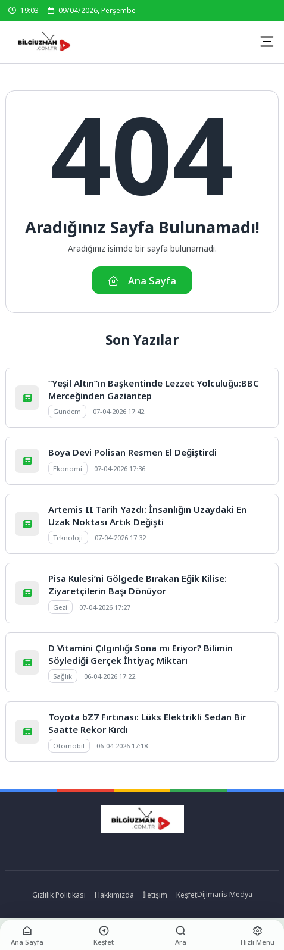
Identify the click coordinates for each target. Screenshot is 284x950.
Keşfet (186, 895)
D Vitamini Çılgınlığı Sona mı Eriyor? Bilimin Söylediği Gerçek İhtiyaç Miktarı (140, 654)
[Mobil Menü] (267, 42)
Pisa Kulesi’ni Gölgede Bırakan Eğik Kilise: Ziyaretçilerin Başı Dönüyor (137, 584)
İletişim (155, 895)
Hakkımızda (114, 895)
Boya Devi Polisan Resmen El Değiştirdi (132, 452)
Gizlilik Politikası (59, 895)
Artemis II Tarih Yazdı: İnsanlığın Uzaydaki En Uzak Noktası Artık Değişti (147, 515)
